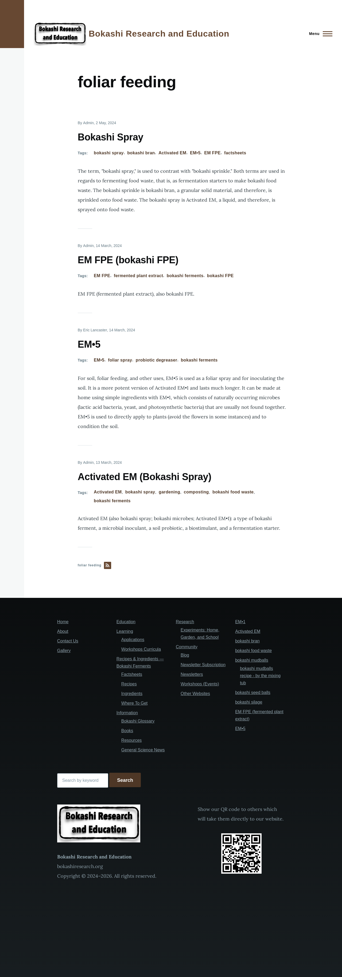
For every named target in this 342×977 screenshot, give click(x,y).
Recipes (129, 684)
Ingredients (131, 693)
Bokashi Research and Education (159, 33)
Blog (185, 655)
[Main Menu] (319, 33)
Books (127, 730)
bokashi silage (248, 702)
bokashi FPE (220, 275)
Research (185, 621)
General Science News (143, 750)
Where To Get (134, 703)
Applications (132, 639)
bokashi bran (141, 153)
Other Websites (195, 693)
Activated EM (172, 153)
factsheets (235, 153)
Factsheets (131, 674)
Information (127, 713)
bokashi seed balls (252, 692)
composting (196, 492)
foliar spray (120, 360)
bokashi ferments (185, 275)
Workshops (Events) (200, 684)
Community (186, 647)
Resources (131, 740)
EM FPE (212, 153)
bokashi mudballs (251, 660)
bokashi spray (109, 153)
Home (63, 621)
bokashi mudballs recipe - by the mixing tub (260, 675)
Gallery (64, 650)
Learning (124, 631)
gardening (169, 492)
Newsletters (192, 674)
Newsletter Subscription (203, 664)
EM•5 (195, 153)
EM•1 (240, 621)
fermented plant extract (138, 275)
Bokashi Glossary (138, 721)
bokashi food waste (233, 492)
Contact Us (67, 641)
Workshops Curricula (141, 649)
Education (125, 621)
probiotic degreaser (156, 360)
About (62, 631)
